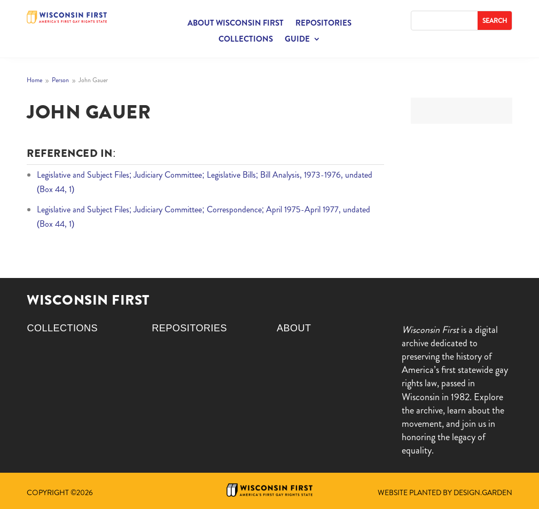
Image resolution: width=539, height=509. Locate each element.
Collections (245, 40)
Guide (297, 40)
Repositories (323, 24)
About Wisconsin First (236, 24)
